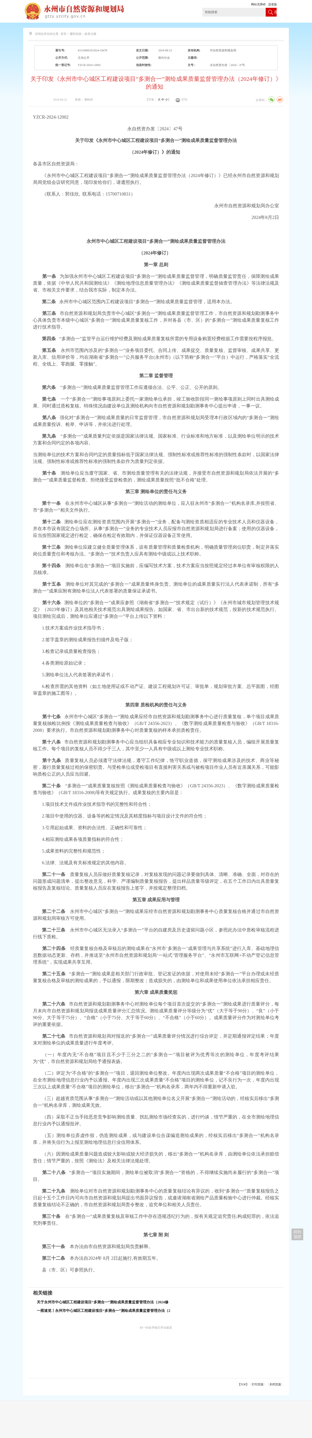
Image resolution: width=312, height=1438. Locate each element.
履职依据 (75, 34)
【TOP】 (243, 1384)
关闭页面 (275, 1384)
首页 (64, 34)
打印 (184, 99)
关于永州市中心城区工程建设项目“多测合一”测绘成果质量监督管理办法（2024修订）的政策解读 (115, 1302)
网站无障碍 (258, 4)
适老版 (272, 4)
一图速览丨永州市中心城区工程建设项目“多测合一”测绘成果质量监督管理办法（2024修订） (112, 1311)
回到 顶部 (297, 1234)
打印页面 (257, 1384)
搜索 (275, 16)
